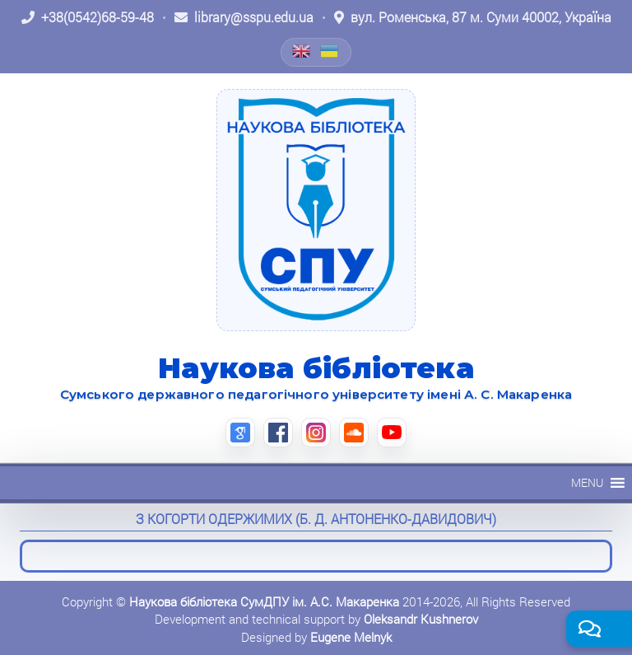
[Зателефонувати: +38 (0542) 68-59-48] (87, 17)
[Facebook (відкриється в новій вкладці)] (278, 432)
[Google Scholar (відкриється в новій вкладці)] (240, 432)
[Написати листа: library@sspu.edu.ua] (244, 17)
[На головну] (316, 210)
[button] (587, 482)
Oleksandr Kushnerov (421, 619)
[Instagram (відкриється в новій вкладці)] (316, 432)
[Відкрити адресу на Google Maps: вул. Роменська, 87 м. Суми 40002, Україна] (472, 17)
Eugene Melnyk (351, 637)
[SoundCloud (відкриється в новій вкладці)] (354, 432)
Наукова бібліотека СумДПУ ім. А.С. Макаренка (264, 601)
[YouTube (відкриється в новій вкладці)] (392, 432)
